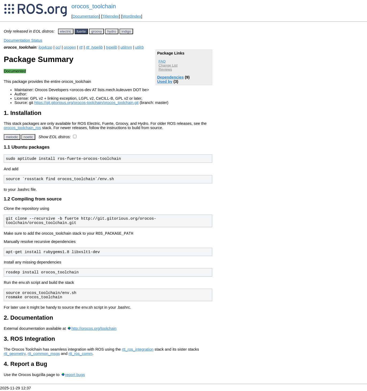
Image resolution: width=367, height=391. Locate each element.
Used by (164, 81)
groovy (96, 31)
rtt (81, 47)
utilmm (126, 47)
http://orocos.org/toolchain (94, 329)
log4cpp (45, 47)
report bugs (75, 375)
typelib (111, 47)
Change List (168, 65)
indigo (126, 31)
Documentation (85, 16)
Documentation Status (23, 40)
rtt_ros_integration (137, 350)
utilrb (139, 47)
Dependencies (170, 77)
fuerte (81, 31)
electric (65, 31)
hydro (111, 31)
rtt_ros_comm (81, 354)
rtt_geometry (14, 354)
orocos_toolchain (93, 6)
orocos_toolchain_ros (22, 128)
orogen (70, 47)
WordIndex (131, 16)
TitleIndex (110, 16)
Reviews (165, 69)
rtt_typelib (94, 47)
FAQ (162, 61)
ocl (58, 47)
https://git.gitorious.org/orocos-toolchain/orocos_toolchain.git (86, 102)
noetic (28, 137)
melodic (12, 137)
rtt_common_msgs (44, 354)
